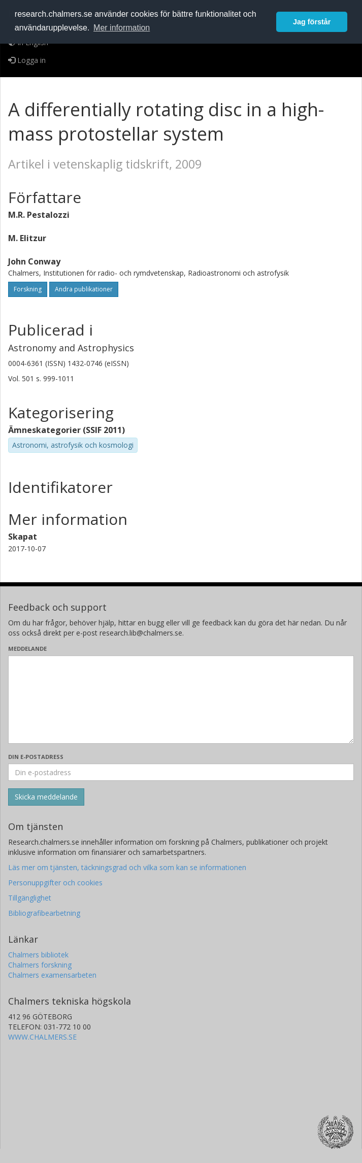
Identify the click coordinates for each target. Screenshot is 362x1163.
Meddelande (27, 648)
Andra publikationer (84, 289)
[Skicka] (46, 797)
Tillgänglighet (29, 898)
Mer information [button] (121, 27)
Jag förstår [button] (312, 22)
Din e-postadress (35, 756)
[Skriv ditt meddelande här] (181, 699)
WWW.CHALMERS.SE (42, 1037)
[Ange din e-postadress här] (181, 772)
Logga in (27, 60)
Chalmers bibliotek (38, 954)
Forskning (28, 289)
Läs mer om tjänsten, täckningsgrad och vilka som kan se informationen (127, 867)
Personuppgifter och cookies (55, 882)
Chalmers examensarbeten (52, 975)
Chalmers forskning (40, 965)
